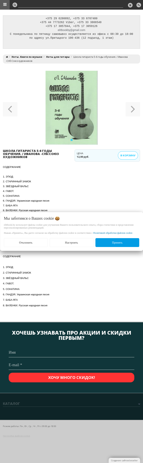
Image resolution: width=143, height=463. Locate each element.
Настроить (71, 242)
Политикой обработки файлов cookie (112, 232)
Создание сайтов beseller (124, 460)
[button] (10, 108)
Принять (117, 242)
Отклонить (25, 242)
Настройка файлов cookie (16, 435)
